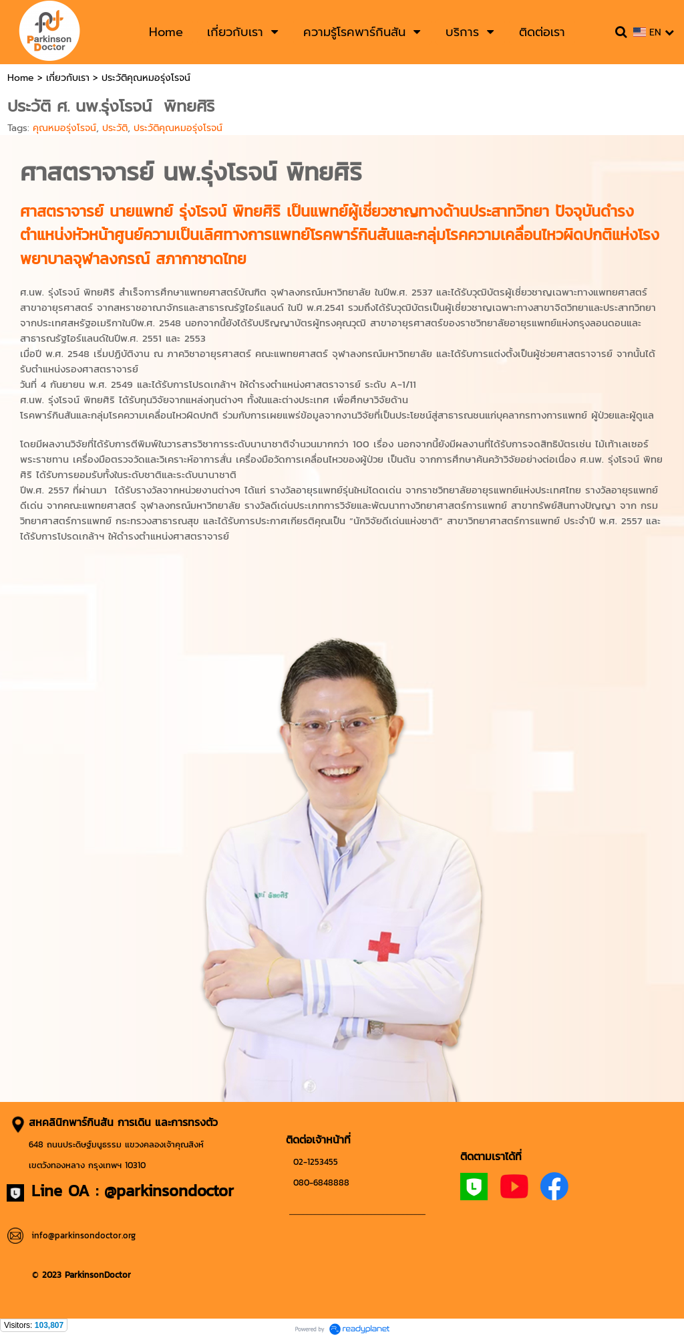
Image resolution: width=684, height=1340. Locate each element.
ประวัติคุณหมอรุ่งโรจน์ (178, 128)
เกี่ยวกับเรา (68, 78)
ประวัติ (115, 128)
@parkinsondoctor (169, 1190)
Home (20, 78)
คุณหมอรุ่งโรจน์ (64, 128)
